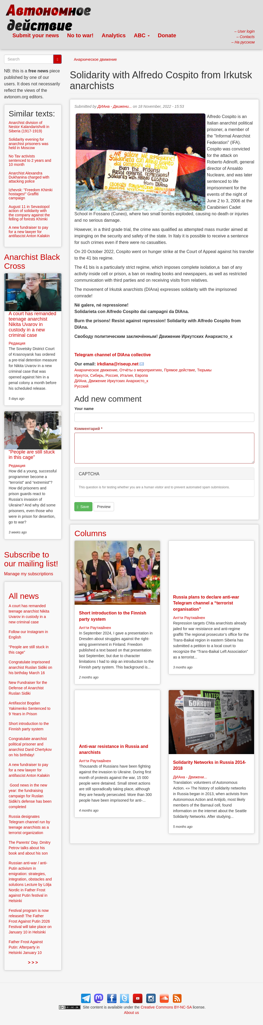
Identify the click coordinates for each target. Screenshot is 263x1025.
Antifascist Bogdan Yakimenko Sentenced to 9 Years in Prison (30, 708)
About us (131, 1012)
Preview (104, 507)
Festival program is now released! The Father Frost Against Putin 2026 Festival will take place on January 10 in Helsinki (30, 921)
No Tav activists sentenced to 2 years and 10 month (30, 160)
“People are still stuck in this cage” (32, 454)
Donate (167, 35)
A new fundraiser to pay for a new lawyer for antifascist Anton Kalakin (29, 231)
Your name (84, 408)
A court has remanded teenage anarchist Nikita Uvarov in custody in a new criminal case (32, 324)
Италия (126, 375)
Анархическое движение (95, 59)
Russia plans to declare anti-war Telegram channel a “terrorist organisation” (206, 603)
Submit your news (35, 35)
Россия (111, 375)
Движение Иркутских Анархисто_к (118, 381)
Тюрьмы (204, 370)
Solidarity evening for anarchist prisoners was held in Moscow (28, 143)
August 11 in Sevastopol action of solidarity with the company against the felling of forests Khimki (29, 212)
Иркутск (81, 375)
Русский (81, 386)
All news (24, 596)
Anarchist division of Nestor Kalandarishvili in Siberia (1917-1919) (29, 126)
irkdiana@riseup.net (117, 364)
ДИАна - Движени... (115, 106)
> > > (33, 962)
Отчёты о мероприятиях (140, 370)
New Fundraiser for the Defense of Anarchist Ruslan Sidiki (28, 687)
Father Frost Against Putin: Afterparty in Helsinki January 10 (26, 947)
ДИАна (80, 381)
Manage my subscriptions (28, 574)
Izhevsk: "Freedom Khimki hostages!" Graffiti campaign (30, 194)
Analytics (114, 35)
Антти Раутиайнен (95, 628)
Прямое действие (179, 370)
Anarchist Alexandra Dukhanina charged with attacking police (29, 177)
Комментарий (88, 428)
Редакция (17, 343)
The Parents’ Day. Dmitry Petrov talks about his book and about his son (30, 847)
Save (83, 507)
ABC (142, 35)
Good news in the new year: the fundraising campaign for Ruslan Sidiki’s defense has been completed (30, 796)
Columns (90, 533)
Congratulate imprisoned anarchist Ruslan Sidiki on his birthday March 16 (30, 667)
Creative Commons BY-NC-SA (166, 1007)
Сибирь (97, 375)
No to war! (80, 35)
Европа (141, 375)
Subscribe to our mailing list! (31, 559)
